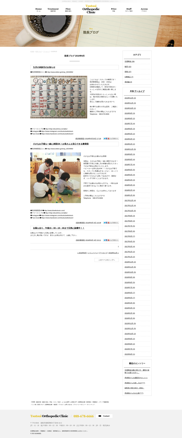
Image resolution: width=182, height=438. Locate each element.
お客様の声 (73, 402)
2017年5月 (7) (130, 236)
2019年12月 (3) (130, 98)
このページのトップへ (106, 260)
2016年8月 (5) (130, 282)
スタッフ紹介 (57, 402)
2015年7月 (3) (130, 349)
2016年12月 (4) (130, 262)
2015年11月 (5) (130, 328)
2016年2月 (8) (130, 313)
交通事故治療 (81, 402)
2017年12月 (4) (130, 200)
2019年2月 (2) (130, 144)
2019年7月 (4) (130, 123)
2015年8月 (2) (130, 344)
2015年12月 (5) (130, 323)
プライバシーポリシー (79, 404)
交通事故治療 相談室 (51, 404)
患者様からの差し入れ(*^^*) (135, 383)
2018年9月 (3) (130, 154)
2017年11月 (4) (130, 205)
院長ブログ (39, 51)
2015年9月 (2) (130, 339)
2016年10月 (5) (130, 272)
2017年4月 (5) (130, 241)
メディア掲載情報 (104, 402)
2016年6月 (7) (130, 293)
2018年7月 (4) (130, 164)
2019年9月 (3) (130, 113)
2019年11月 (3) (130, 103)
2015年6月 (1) (130, 354)
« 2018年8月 (82, 253)
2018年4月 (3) (130, 180)
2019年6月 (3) (130, 129)
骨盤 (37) (128, 72)
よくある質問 (65, 402)
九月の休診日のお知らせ (44, 67)
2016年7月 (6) (130, 287)
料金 (51, 402)
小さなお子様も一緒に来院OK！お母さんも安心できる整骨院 (61, 144)
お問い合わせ (68, 404)
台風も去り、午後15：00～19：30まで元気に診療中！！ (58, 228)
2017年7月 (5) (130, 226)
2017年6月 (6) (130, 231)
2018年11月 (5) (130, 149)
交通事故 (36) (130, 61)
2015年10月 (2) (130, 334)
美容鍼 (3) (128, 82)
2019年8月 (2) (130, 118)
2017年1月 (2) (130, 257)
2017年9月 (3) (130, 216)
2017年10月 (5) (130, 211)
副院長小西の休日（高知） (134, 388)
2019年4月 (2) (130, 139)
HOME (32, 51)
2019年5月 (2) (130, 134)
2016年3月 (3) (130, 308)
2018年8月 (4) (130, 159)
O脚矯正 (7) (129, 77)
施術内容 (38, 402)
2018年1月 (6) (130, 195)
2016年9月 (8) (130, 277)
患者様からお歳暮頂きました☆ (136, 378)
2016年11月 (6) (130, 267)
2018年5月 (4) (130, 175)
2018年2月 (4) (130, 190)
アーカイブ (139, 91)
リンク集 (33, 404)
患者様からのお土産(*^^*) (134, 393)
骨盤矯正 (95, 402)
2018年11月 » (114, 253)
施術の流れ (45, 402)
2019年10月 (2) (130, 108)
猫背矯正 (88, 402)
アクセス (61, 404)
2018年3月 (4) (130, 185)
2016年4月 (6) (130, 303)
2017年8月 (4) (130, 221)
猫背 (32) (128, 67)
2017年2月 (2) (130, 252)
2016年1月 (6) (130, 318)
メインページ (93, 253)
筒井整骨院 (80, 139)
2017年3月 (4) (130, 246)
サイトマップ (90, 404)
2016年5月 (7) (130, 298)
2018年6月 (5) (130, 170)
